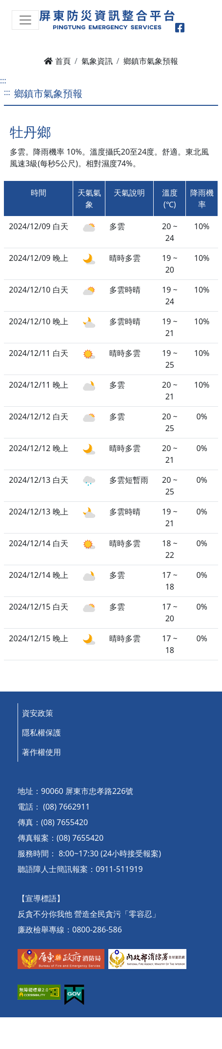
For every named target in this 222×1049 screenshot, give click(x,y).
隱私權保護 (41, 732)
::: (3, 80)
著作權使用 (41, 752)
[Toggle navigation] (25, 20)
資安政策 (37, 713)
